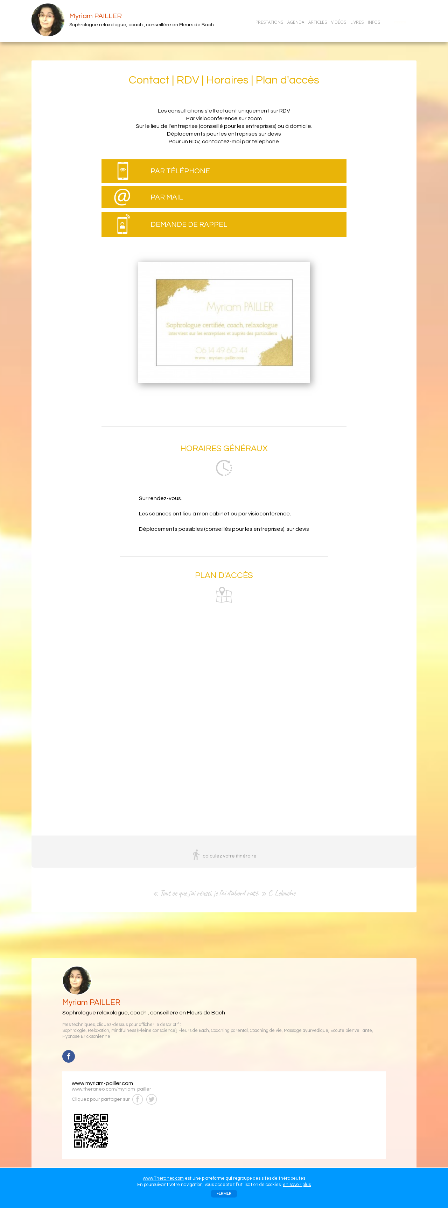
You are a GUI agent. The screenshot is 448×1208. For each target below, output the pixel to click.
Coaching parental (229, 1030)
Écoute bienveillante (351, 1030)
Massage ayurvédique (306, 1030)
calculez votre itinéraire (230, 856)
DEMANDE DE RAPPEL (188, 224)
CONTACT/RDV (400, 22)
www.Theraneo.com (163, 1178)
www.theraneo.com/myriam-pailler (111, 1089)
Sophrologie (74, 1030)
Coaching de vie (266, 1030)
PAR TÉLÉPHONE (180, 171)
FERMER (224, 1193)
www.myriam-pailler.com (102, 1083)
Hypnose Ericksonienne (86, 1036)
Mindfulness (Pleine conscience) (143, 1030)
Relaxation (98, 1030)
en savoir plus (297, 1184)
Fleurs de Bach (193, 1030)
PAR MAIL (166, 197)
